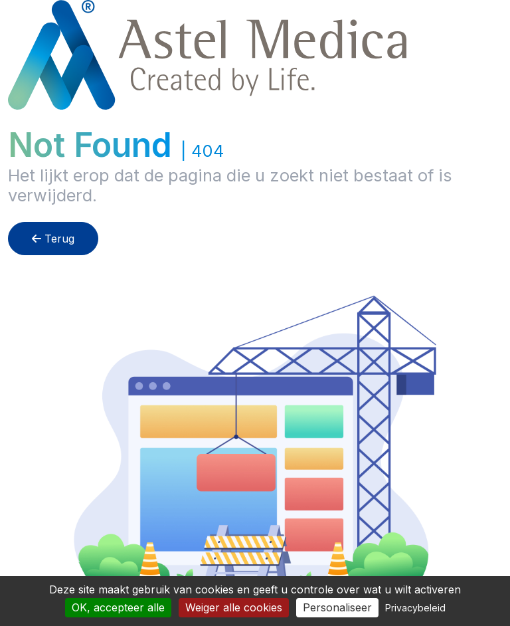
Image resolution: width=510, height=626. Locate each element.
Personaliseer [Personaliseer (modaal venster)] (337, 607)
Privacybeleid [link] (415, 607)
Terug (53, 238)
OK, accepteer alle (118, 607)
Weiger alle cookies (233, 607)
